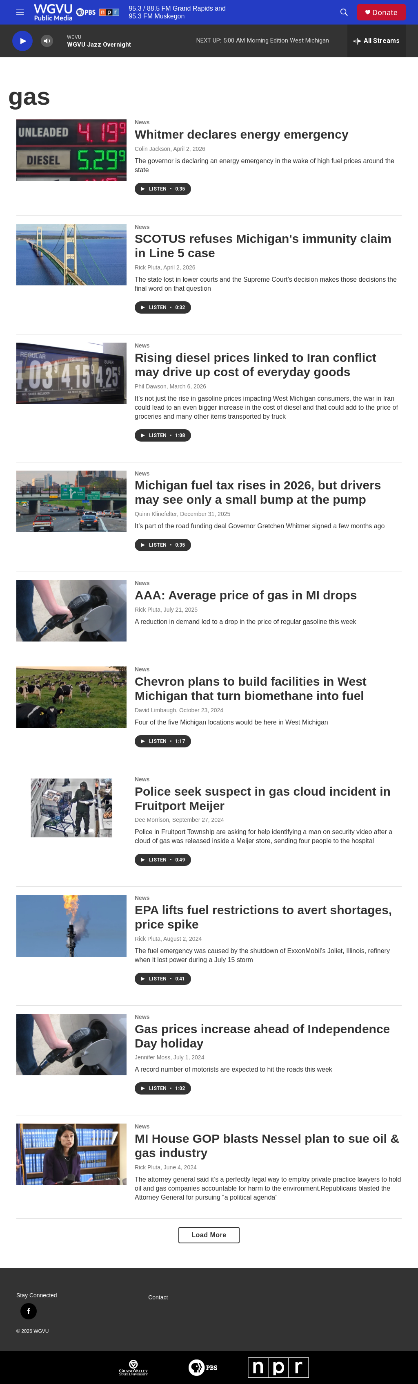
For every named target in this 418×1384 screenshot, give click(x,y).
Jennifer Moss (152, 1057)
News (142, 122)
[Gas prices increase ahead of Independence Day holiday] (71, 1044)
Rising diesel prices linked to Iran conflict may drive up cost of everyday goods (255, 365)
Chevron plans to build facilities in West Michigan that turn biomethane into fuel (251, 688)
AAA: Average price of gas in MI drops (246, 595)
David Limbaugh (155, 710)
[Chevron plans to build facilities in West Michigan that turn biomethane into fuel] (71, 697)
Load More (208, 1234)
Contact (158, 1297)
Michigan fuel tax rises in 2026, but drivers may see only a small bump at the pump (258, 492)
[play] (22, 41)
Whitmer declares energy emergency (242, 134)
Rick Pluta (147, 267)
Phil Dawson (151, 386)
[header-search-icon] (344, 12)
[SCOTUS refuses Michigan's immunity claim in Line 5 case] (71, 254)
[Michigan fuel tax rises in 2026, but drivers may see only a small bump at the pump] (71, 501)
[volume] (47, 41)
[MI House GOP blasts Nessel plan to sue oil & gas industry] (71, 1154)
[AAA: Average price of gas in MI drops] (71, 611)
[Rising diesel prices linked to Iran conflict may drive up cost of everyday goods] (71, 373)
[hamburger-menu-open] (20, 12)
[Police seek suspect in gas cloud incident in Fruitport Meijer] (71, 807)
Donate (385, 12)
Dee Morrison (152, 819)
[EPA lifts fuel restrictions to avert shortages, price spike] (71, 925)
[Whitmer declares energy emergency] (71, 150)
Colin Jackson (152, 149)
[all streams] (376, 41)
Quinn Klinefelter (156, 514)
